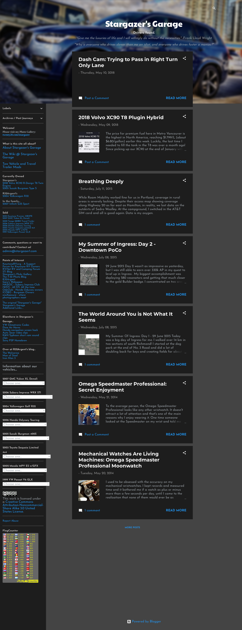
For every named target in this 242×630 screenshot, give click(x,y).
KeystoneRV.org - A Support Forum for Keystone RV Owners (21, 265)
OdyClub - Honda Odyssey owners (23, 290)
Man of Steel (10, 355)
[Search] (214, 9)
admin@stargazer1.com (20, 251)
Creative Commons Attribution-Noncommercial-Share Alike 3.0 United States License (23, 506)
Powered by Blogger (144, 621)
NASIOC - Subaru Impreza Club (21, 284)
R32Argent (9, 279)
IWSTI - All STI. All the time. (19, 287)
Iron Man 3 (9, 358)
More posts (132, 608)
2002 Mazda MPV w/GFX (15, 230)
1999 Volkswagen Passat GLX (16, 232)
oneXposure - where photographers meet (14, 296)
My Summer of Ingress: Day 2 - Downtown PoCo (117, 328)
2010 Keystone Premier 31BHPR (17, 216)
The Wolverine (11, 353)
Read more (176, 179)
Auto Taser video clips (15, 333)
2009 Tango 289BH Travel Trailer (18, 221)
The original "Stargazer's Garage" (22, 303)
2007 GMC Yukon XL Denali (16, 218)
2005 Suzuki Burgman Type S (20, 188)
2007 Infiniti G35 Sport (16, 204)
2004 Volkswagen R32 (16, 196)
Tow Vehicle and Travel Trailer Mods (19, 165)
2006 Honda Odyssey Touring (17, 226)
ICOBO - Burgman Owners (18, 292)
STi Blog (7, 271)
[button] (184, 58)
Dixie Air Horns (11, 327)
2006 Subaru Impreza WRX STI (18, 224)
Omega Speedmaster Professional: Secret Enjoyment (123, 468)
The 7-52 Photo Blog (14, 277)
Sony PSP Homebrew (15, 340)
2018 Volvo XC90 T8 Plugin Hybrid (121, 198)
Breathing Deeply (101, 262)
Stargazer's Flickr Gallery (17, 274)
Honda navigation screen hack (20, 330)
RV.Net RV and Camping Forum (21, 269)
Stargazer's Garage (14, 305)
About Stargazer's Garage (22, 147)
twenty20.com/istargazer (16, 134)
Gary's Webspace (12, 282)
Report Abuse (10, 521)
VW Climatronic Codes (16, 325)
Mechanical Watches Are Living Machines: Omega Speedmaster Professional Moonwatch (119, 541)
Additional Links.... (13, 308)
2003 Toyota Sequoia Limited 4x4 (19, 228)
